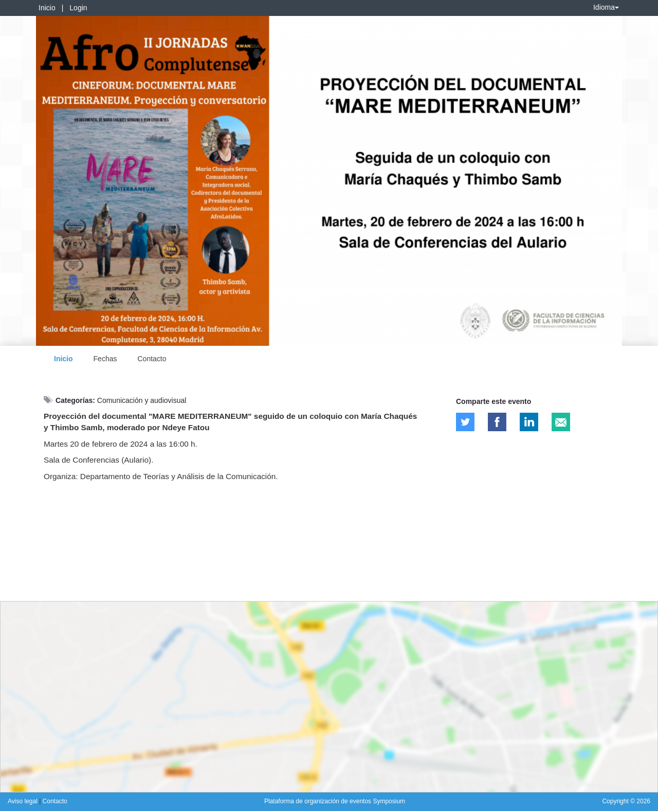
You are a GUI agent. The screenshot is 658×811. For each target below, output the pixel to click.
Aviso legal (23, 801)
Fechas (105, 359)
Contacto (151, 359)
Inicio (47, 8)
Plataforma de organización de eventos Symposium (334, 801)
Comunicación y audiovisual (142, 400)
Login (78, 8)
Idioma (606, 7)
